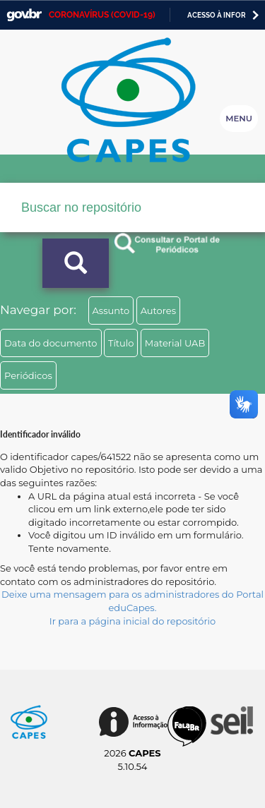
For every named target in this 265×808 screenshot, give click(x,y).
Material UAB (175, 343)
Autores (158, 310)
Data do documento (51, 343)
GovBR (24, 15)
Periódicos (28, 375)
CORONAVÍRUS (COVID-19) (102, 15)
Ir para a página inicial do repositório (132, 621)
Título (121, 343)
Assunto (111, 310)
